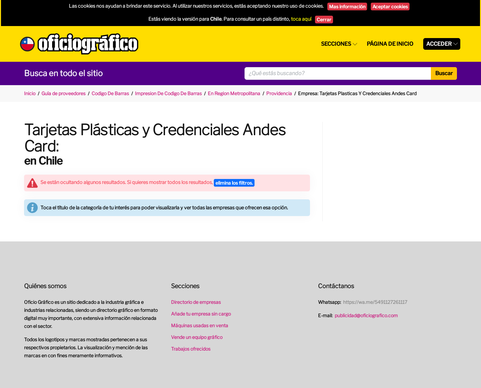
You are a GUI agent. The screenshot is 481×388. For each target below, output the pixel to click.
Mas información (347, 6)
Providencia (279, 93)
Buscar (444, 73)
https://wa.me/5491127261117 (375, 302)
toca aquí (301, 19)
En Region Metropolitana (234, 93)
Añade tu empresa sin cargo (201, 314)
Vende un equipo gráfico (196, 337)
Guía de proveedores (63, 93)
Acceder (439, 44)
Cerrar (324, 19)
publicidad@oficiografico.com (366, 315)
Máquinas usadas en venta (199, 325)
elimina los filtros (234, 183)
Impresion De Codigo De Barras (168, 93)
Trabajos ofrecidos (190, 349)
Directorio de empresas (196, 302)
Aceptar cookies (390, 6)
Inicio (29, 93)
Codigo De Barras (110, 93)
